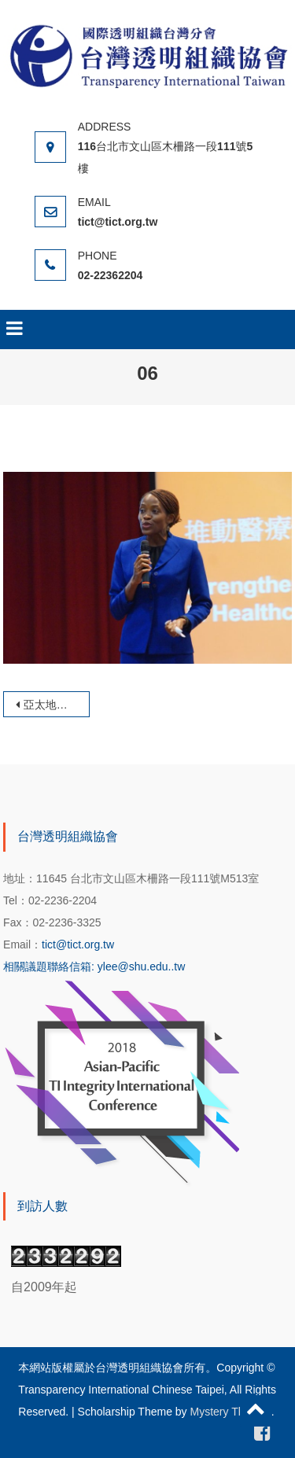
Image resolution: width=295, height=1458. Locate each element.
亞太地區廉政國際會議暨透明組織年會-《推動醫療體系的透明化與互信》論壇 (57, 704)
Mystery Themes (230, 1411)
